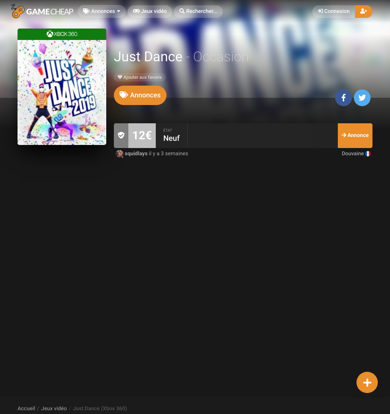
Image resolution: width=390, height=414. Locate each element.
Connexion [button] (334, 11)
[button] (198, 11)
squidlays (132, 154)
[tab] (140, 95)
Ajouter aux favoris (140, 77)
